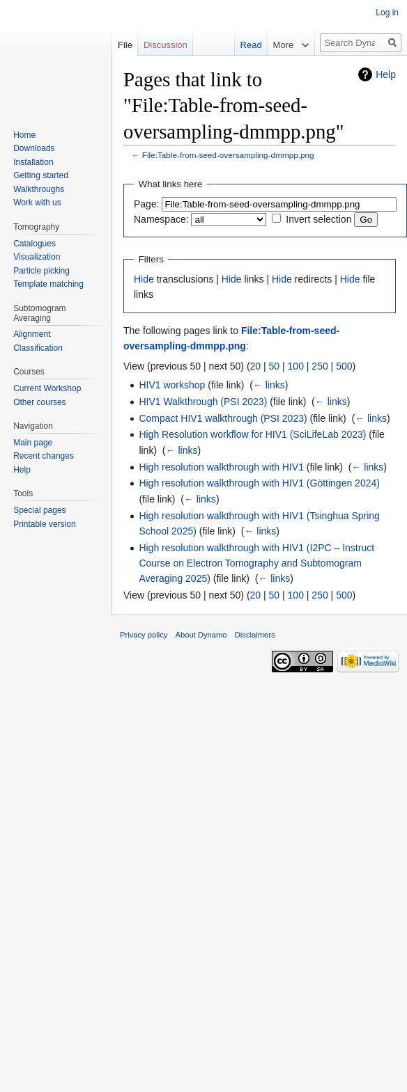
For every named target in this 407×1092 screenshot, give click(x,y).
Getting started (40, 175)
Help (386, 74)
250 (320, 366)
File (125, 45)
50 (274, 366)
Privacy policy (143, 635)
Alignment (31, 334)
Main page (32, 443)
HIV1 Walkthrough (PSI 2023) (203, 401)
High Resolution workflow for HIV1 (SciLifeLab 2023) (252, 434)
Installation (33, 162)
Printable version (44, 524)
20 (255, 366)
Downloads (33, 148)
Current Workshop (47, 388)
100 (296, 366)
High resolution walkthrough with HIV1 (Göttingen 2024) (259, 483)
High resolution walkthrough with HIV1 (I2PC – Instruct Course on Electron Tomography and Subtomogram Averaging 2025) (256, 563)
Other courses (39, 402)
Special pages (39, 510)
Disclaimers (255, 635)
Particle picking (41, 271)
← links (269, 384)
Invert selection (318, 219)
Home (24, 135)
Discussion (165, 45)
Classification (38, 348)
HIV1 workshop (172, 384)
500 (344, 366)
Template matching (48, 284)
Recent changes (43, 456)
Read (243, 45)
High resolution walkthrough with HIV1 (221, 467)
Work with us (37, 202)
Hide (144, 279)
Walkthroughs (38, 189)
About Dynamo (201, 635)
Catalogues (34, 243)
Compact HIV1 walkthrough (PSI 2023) (223, 418)
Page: (147, 203)
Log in (387, 12)
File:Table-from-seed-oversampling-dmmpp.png (228, 154)
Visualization (36, 257)
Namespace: (161, 219)
